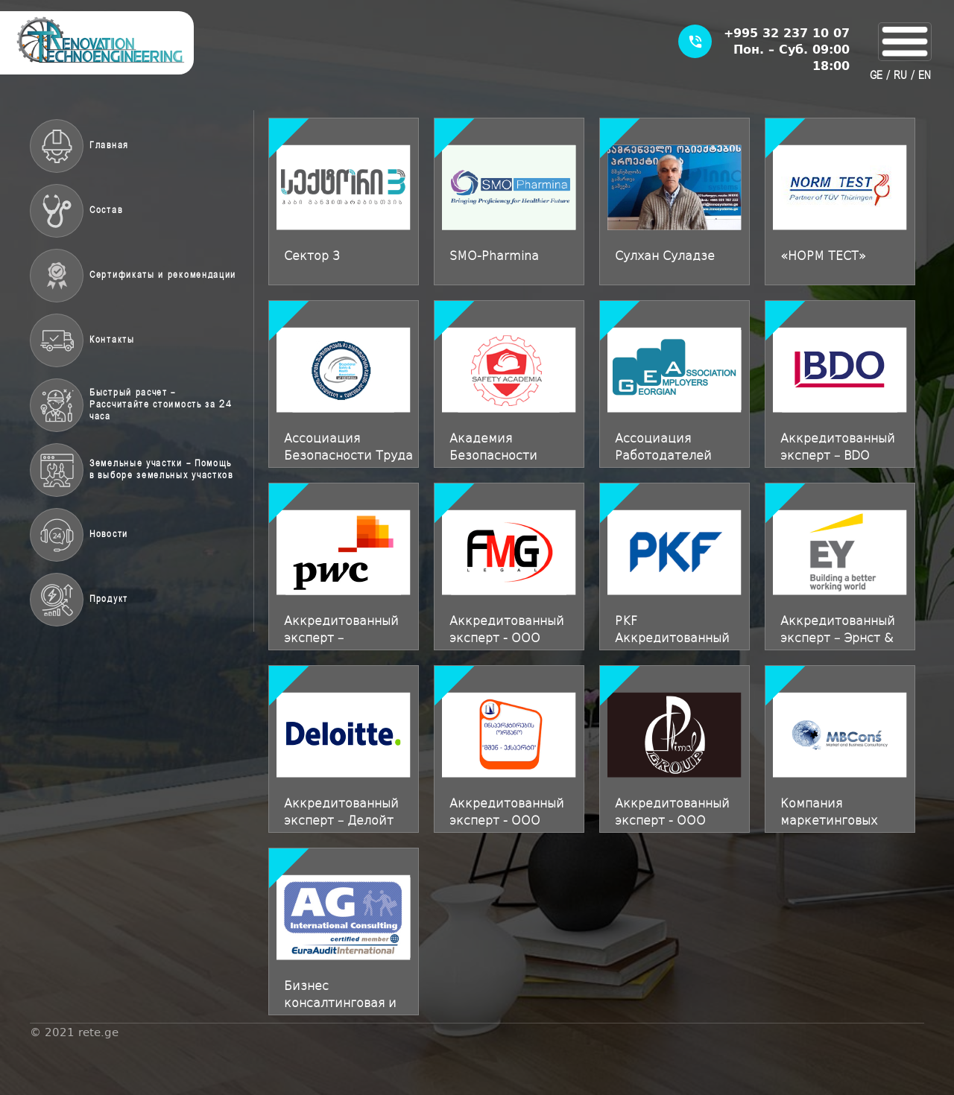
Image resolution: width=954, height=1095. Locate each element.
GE (876, 76)
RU (900, 76)
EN (924, 76)
